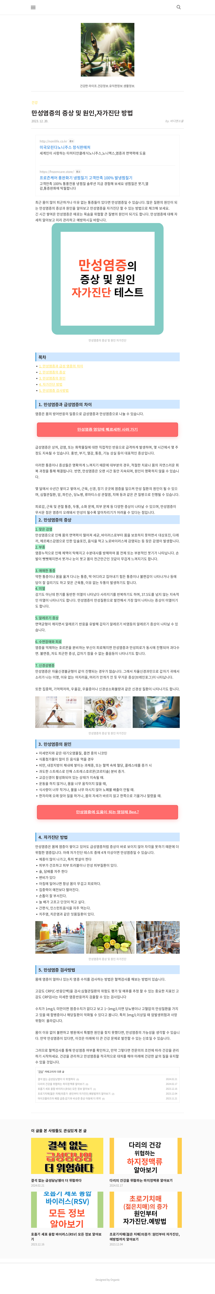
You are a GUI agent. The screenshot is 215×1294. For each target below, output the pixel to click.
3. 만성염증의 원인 (52, 387)
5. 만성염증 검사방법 (54, 399)
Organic (115, 1289)
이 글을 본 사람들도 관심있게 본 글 (59, 1139)
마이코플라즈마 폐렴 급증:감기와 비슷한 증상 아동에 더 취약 (69, 1108)
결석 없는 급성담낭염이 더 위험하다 (56, 1088)
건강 (34, 102)
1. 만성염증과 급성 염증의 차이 (61, 375)
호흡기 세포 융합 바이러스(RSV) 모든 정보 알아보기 (65, 1098)
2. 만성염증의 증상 (52, 381)
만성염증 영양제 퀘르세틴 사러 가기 (107, 439)
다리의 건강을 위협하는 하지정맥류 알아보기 (61, 1093)
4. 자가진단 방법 (50, 393)
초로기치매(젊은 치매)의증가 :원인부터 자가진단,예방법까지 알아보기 (74, 1103)
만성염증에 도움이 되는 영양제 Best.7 (107, 821)
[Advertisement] (107, 168)
